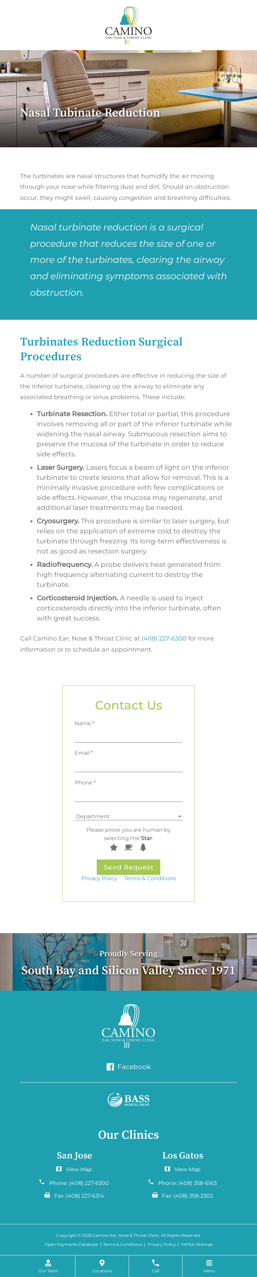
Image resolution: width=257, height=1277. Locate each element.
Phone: (79, 1183)
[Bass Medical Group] (128, 1100)
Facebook (128, 1067)
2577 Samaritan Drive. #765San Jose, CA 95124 (182, 1171)
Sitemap (204, 1245)
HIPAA (188, 1245)
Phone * (85, 782)
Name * (84, 723)
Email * (84, 752)
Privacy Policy (99, 878)
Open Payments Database (71, 1245)
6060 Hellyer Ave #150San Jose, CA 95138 (74, 1171)
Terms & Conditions (150, 878)
